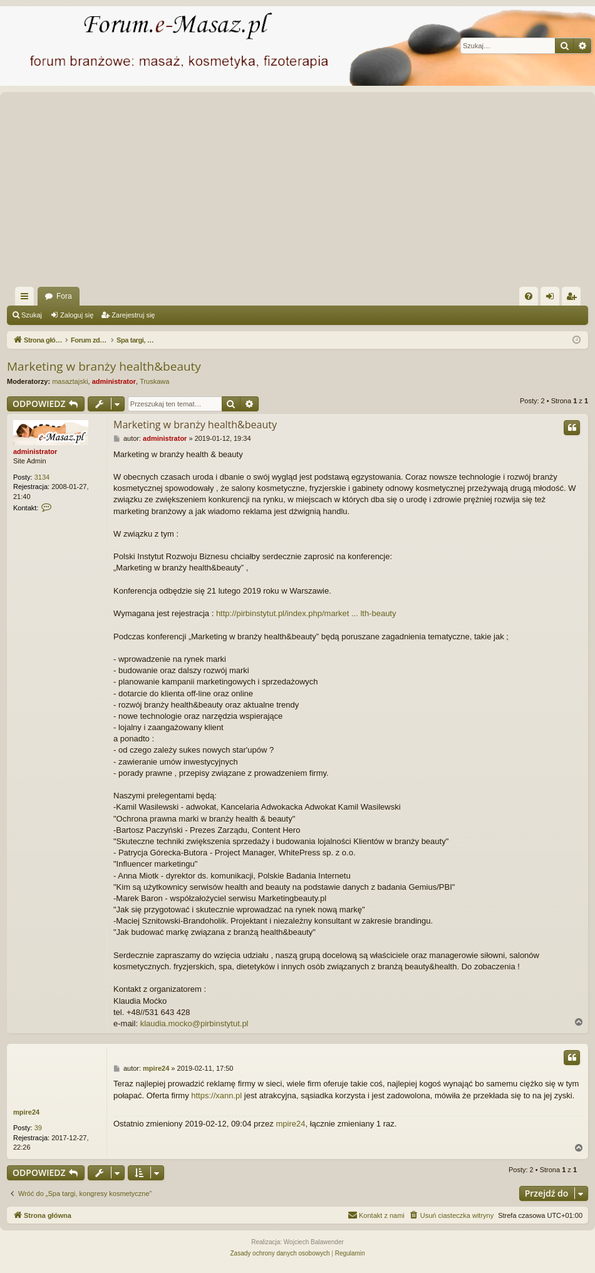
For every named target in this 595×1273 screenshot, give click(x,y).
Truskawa (154, 381)
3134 (41, 477)
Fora (64, 296)
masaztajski (70, 381)
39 (38, 1127)
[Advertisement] (299, 193)
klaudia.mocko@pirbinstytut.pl (194, 1023)
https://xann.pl (216, 1095)
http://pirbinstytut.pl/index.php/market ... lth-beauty (306, 613)
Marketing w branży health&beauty (104, 366)
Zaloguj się (76, 315)
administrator (114, 381)
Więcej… (27, 299)
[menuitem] (528, 296)
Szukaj (31, 315)
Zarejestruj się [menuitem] (574, 299)
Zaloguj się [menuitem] (552, 299)
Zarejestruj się (133, 315)
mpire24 (26, 1112)
